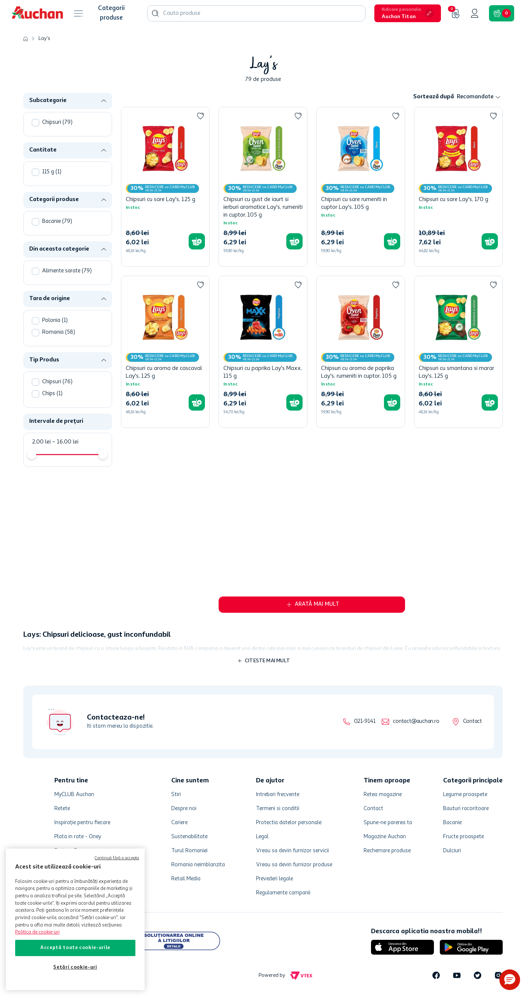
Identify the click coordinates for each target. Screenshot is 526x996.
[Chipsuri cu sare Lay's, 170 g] (458, 186)
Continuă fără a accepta (117, 858)
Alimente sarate (67, 271)
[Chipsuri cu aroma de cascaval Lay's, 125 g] (165, 352)
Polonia (55, 320)
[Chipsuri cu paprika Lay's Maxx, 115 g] (263, 352)
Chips (52, 394)
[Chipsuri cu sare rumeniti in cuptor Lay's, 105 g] (361, 186)
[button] (407, 13)
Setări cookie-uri (75, 967)
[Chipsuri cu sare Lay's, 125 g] (165, 186)
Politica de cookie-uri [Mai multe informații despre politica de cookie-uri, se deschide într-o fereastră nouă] (37, 932)
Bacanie (57, 221)
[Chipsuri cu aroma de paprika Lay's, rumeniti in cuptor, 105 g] (361, 352)
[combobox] (256, 13)
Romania (58, 332)
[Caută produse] (155, 13)
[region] (75, 919)
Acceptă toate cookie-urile (75, 947)
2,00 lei (41, 442)
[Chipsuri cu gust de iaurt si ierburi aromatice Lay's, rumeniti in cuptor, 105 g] (263, 186)
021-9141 (364, 721)
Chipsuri (57, 122)
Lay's (44, 38)
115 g (51, 172)
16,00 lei (65, 442)
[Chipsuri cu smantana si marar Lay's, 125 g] (458, 352)
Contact (472, 721)
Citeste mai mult (267, 660)
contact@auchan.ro (416, 721)
